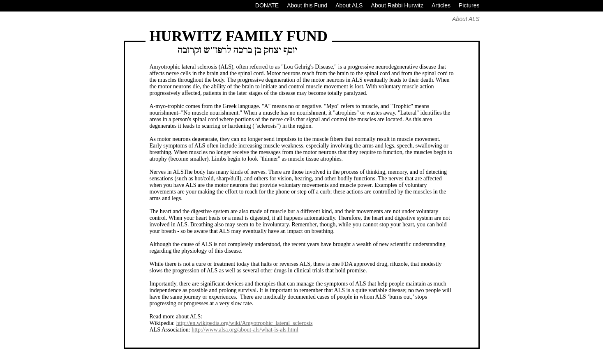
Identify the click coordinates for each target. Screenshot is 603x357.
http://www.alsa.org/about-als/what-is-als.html (245, 330)
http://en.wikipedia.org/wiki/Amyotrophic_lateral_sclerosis (244, 323)
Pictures (469, 5)
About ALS (349, 5)
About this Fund (307, 5)
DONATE (267, 5)
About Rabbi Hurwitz (397, 5)
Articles (441, 5)
